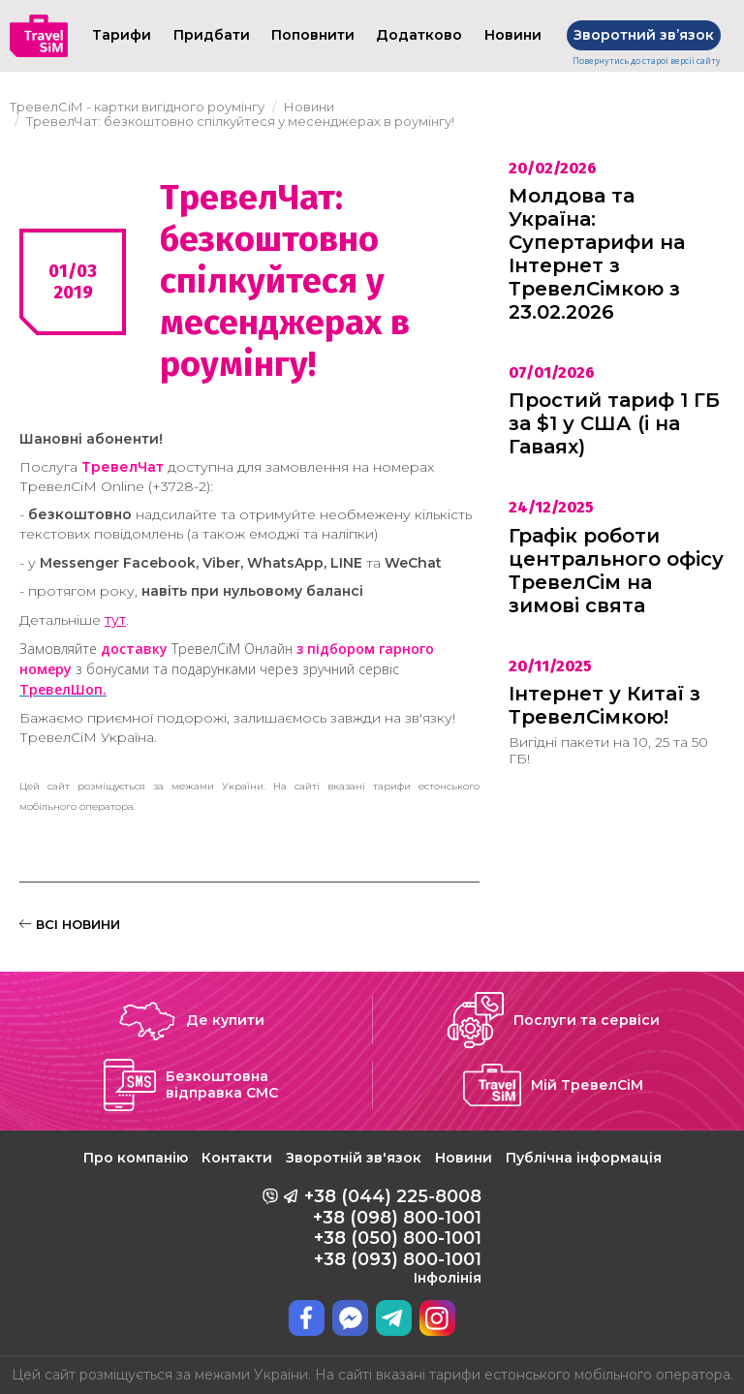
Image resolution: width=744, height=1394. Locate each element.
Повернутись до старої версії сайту (647, 61)
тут (115, 620)
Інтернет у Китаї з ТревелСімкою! (604, 705)
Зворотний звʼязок (644, 35)
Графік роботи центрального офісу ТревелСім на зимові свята (616, 570)
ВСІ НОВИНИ (69, 924)
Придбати (211, 35)
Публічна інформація (584, 1157)
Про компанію (135, 1157)
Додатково (419, 35)
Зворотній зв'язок (353, 1157)
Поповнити (313, 35)
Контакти (237, 1157)
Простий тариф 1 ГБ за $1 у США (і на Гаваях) (614, 423)
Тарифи (121, 35)
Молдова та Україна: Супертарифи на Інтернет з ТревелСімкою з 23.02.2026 (597, 254)
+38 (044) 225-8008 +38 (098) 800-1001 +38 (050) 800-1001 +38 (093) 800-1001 (392, 1236)
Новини (463, 1157)
